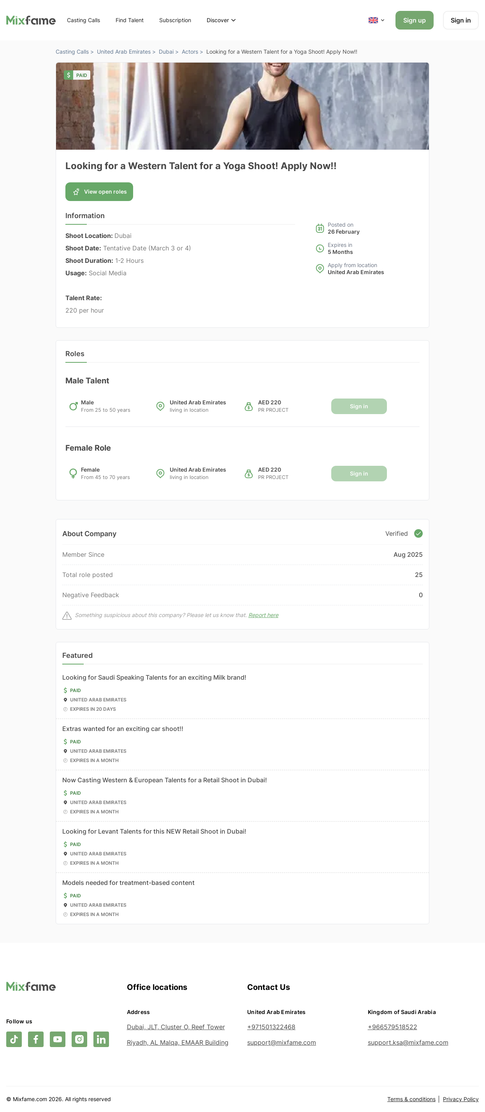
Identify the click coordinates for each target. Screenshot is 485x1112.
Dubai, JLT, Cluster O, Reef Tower (176, 1027)
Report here (263, 615)
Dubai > (169, 51)
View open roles (99, 191)
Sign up (414, 20)
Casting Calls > (75, 51)
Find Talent (130, 20)
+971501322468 (271, 1027)
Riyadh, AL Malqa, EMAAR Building (177, 1042)
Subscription (175, 20)
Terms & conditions (411, 1099)
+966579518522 (392, 1027)
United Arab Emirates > (126, 51)
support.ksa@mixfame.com (408, 1042)
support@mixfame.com (281, 1042)
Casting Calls (83, 20)
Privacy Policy (461, 1099)
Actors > (192, 51)
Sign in (461, 20)
